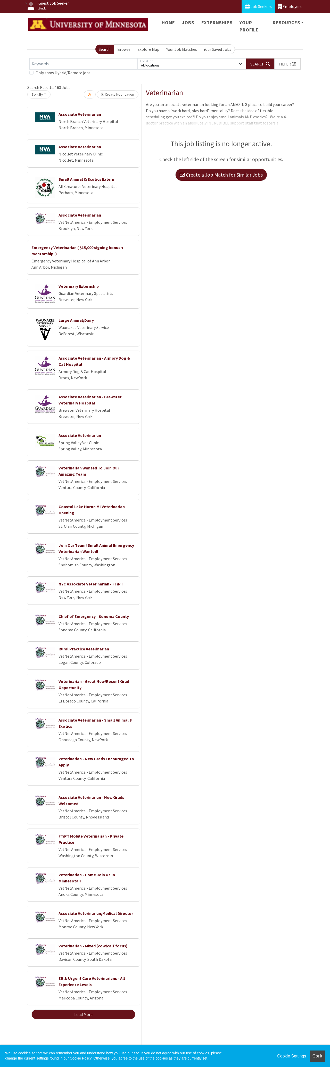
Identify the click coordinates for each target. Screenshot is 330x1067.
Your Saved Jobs (217, 49)
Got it (317, 1056)
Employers (290, 6)
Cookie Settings (291, 1056)
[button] (287, 64)
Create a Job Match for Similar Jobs (221, 174)
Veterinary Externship (79, 286)
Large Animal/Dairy (76, 320)
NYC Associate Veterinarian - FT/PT (91, 583)
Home (168, 23)
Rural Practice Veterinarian (84, 648)
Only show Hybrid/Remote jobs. (63, 72)
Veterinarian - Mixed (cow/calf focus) (93, 945)
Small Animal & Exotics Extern (86, 179)
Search (105, 49)
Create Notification (117, 94)
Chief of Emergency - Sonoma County (94, 616)
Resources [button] (286, 23)
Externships (217, 23)
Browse (123, 49)
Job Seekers (258, 6)
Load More (83, 1014)
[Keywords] (83, 64)
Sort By (37, 94)
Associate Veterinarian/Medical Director (96, 913)
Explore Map (148, 49)
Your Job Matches (181, 49)
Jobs (188, 23)
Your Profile (249, 26)
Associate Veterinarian (80, 114)
